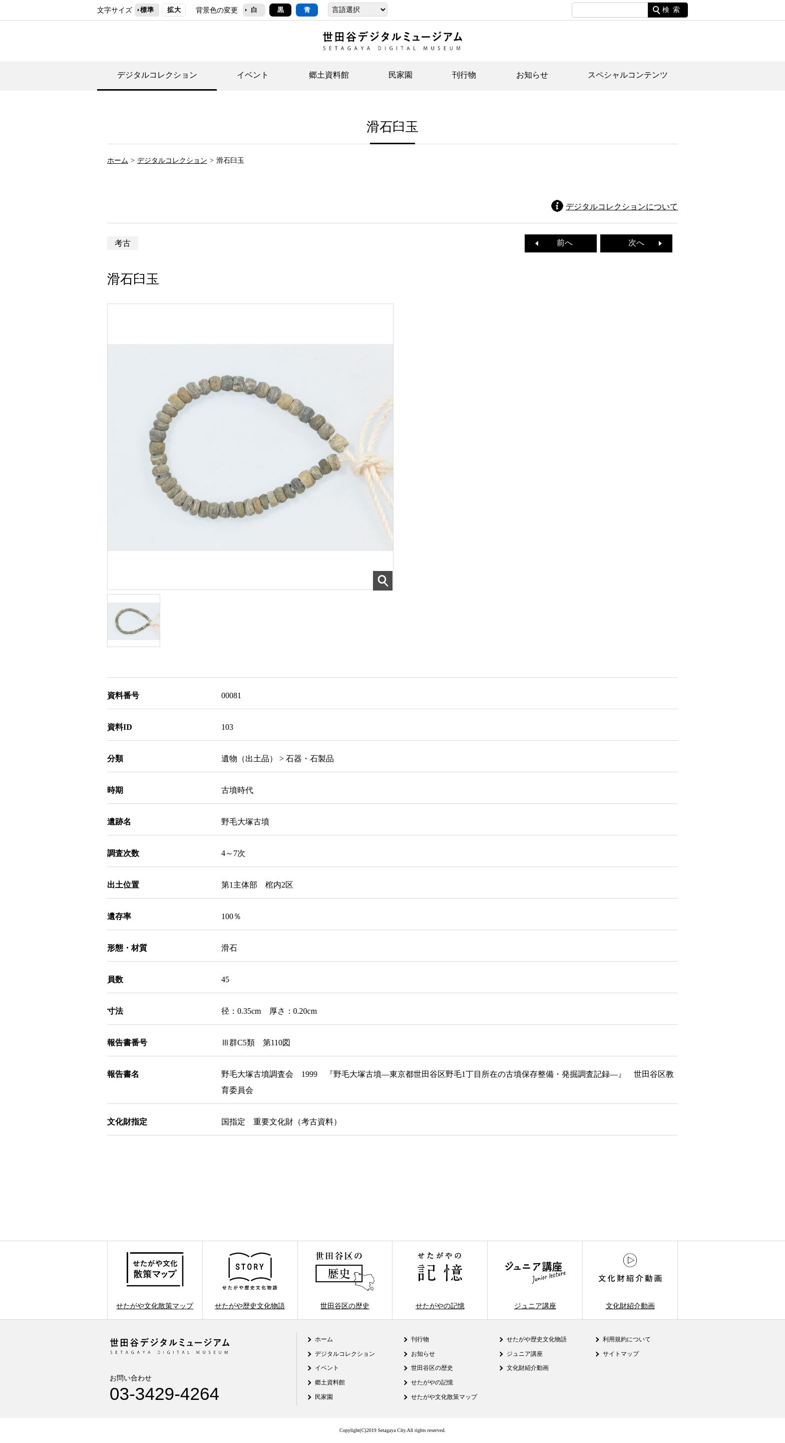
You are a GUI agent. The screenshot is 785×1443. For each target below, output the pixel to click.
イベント (253, 75)
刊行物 (464, 75)
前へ (561, 242)
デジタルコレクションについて (622, 206)
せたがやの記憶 (440, 1280)
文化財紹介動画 (630, 1280)
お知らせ (532, 75)
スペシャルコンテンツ (628, 75)
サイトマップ (621, 1353)
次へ (640, 242)
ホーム (117, 160)
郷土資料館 (329, 75)
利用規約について (627, 1339)
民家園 (400, 75)
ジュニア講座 (535, 1280)
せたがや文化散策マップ (154, 1280)
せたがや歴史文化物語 (250, 1280)
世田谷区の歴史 (345, 1280)
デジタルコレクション (157, 75)
